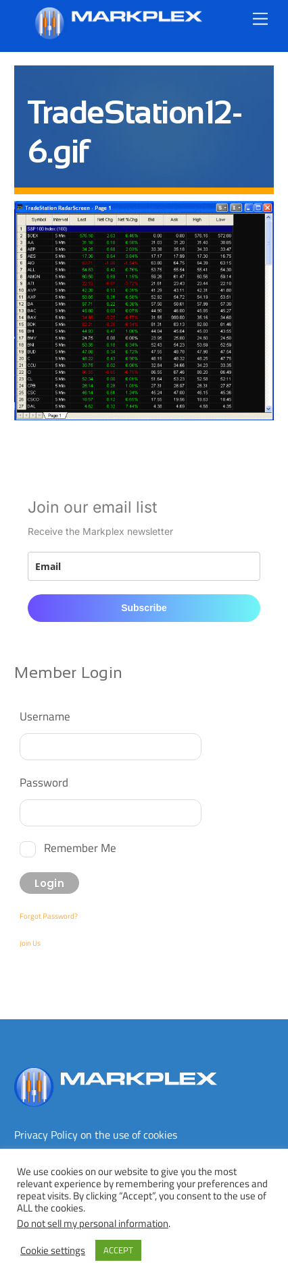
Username (45, 716)
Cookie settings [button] (52, 1251)
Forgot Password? (49, 916)
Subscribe (144, 607)
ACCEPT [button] (118, 1250)
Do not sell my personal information (92, 1223)
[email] (144, 566)
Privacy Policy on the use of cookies (95, 1135)
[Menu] (260, 18)
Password (44, 782)
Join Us (30, 943)
